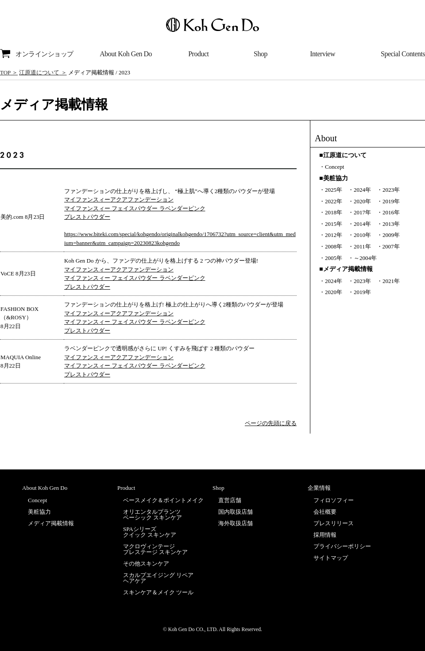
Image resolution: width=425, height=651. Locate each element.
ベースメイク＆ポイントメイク (163, 500)
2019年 (391, 201)
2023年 (391, 189)
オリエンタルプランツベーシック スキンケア (152, 514)
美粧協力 (39, 511)
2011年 (362, 246)
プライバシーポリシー (342, 546)
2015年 (333, 224)
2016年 (391, 212)
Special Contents (403, 54)
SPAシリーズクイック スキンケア (149, 532)
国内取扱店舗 (235, 511)
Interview (322, 54)
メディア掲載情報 (51, 523)
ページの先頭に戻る (271, 423)
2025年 (333, 189)
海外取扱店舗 (235, 523)
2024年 (362, 189)
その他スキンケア (146, 563)
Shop (260, 54)
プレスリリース (333, 523)
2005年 (333, 258)
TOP (5, 72)
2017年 (362, 212)
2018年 (333, 212)
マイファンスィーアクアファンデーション (119, 199)
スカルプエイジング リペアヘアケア (158, 578)
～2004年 (365, 258)
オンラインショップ (36, 53)
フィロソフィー (333, 500)
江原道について (39, 72)
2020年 (362, 201)
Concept (334, 166)
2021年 (391, 281)
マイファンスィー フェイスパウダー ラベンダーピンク (134, 208)
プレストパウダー (87, 216)
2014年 (362, 224)
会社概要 (324, 511)
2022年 (333, 201)
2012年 (333, 235)
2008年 (333, 246)
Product (198, 54)
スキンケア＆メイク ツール (158, 592)
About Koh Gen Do (126, 54)
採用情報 (324, 534)
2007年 (391, 246)
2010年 (362, 235)
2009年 (391, 235)
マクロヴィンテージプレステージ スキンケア (155, 549)
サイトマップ (330, 557)
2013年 (391, 224)
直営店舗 (229, 500)
